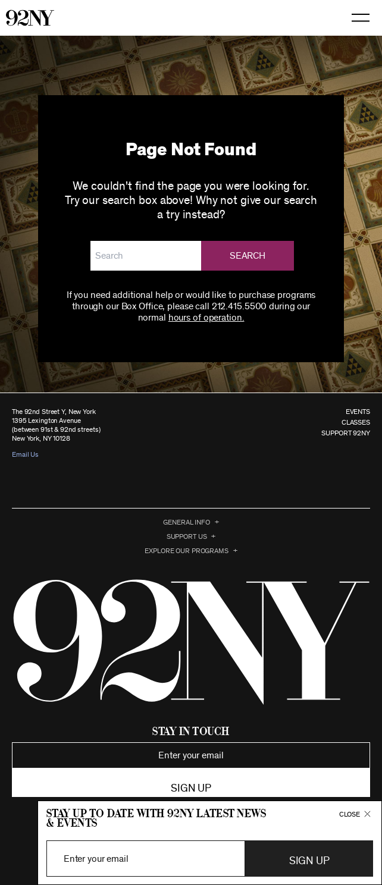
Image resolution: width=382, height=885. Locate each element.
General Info (186, 522)
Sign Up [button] (309, 861)
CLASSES (356, 422)
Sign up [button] (191, 788)
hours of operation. (206, 317)
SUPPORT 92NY (345, 433)
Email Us (25, 454)
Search (247, 256)
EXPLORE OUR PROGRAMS (186, 550)
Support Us (187, 536)
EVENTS (358, 411)
